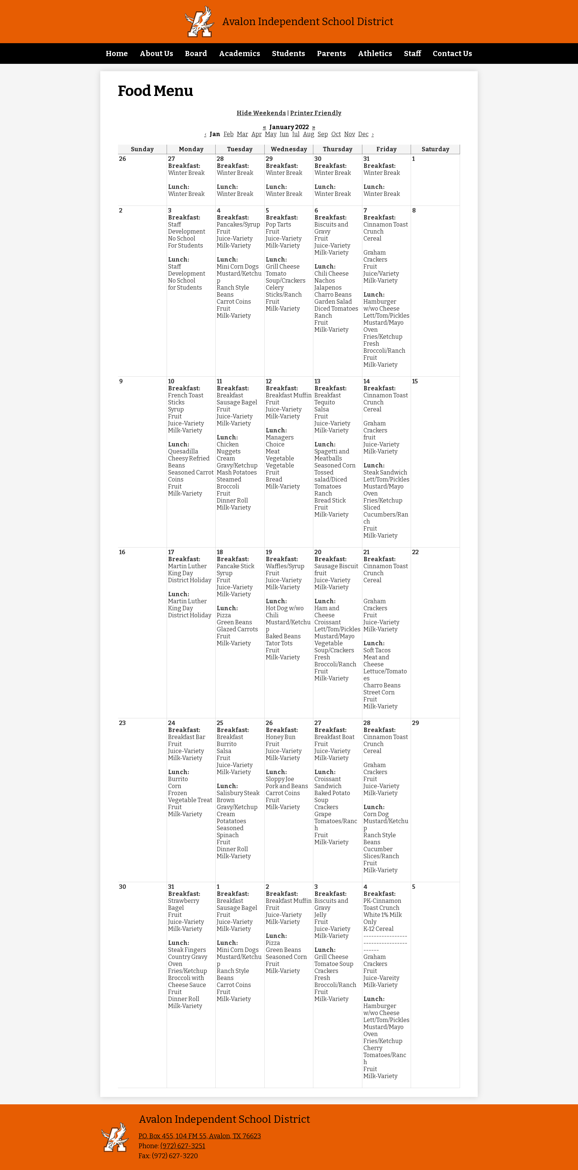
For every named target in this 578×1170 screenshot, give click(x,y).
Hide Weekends (261, 113)
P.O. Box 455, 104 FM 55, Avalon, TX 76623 (200, 1136)
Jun (284, 134)
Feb (229, 134)
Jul (296, 134)
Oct (336, 134)
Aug (308, 134)
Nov (349, 134)
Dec (363, 134)
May (270, 134)
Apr (256, 134)
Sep (323, 134)
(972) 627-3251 (182, 1146)
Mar (242, 134)
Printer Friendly (315, 113)
